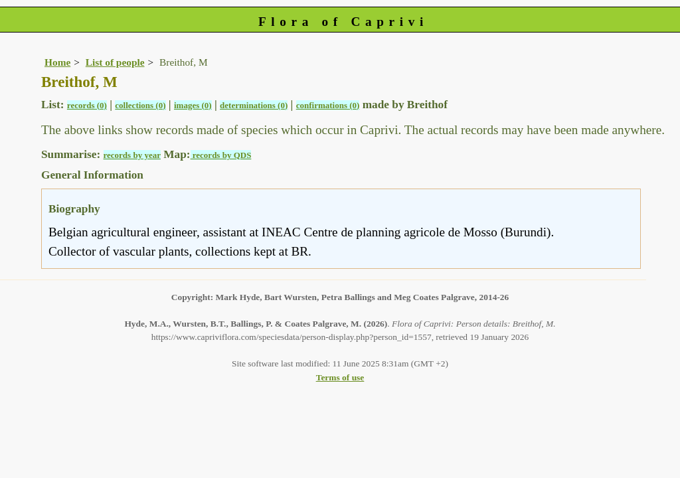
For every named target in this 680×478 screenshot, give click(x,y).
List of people (115, 62)
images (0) (193, 105)
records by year (132, 155)
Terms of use (340, 377)
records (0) (87, 105)
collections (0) (140, 105)
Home (57, 62)
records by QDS (221, 155)
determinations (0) (254, 105)
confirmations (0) (328, 105)
